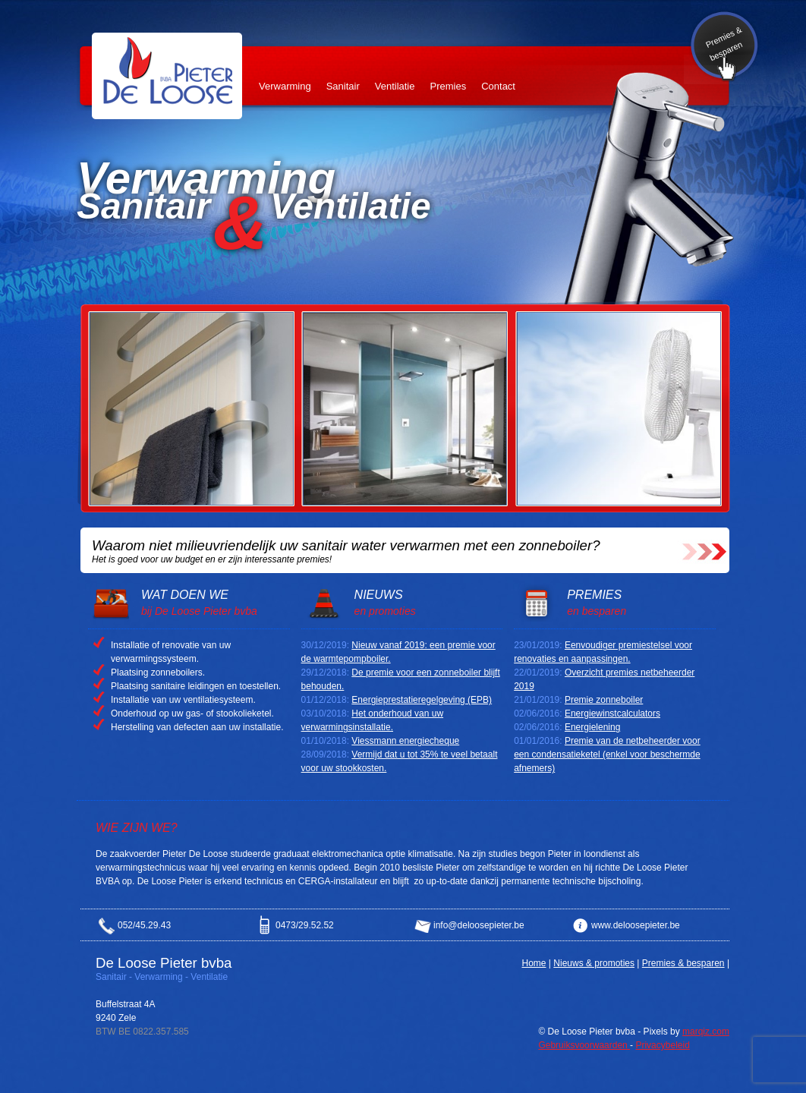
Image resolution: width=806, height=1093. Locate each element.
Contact (498, 86)
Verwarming (285, 86)
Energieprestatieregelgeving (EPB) (421, 700)
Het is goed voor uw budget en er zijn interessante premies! (212, 559)
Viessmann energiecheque (405, 740)
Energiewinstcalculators (612, 713)
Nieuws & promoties (593, 963)
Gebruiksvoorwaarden (584, 1045)
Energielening (592, 727)
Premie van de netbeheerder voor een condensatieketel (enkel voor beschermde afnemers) (607, 754)
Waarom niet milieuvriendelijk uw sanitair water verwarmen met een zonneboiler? (346, 545)
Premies (448, 86)
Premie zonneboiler (604, 700)
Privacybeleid (662, 1045)
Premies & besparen (724, 43)
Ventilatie (395, 86)
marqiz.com (705, 1031)
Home (533, 963)
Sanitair (343, 86)
